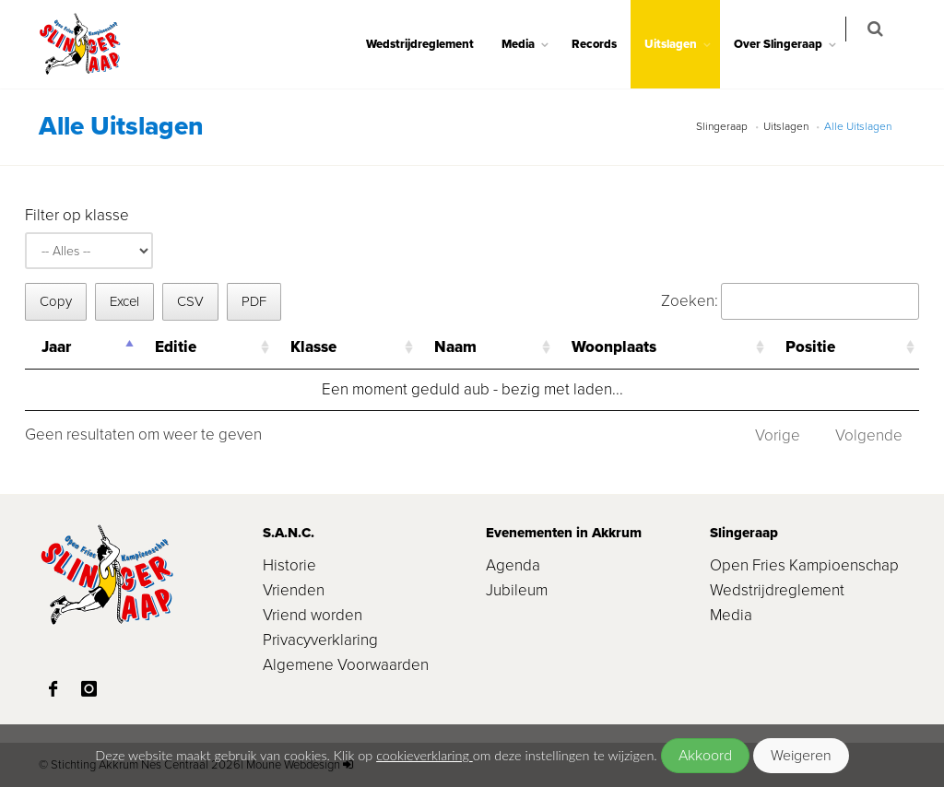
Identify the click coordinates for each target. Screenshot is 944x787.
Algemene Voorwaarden (346, 664)
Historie (289, 565)
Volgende (869, 435)
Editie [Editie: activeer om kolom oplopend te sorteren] (175, 346)
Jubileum (517, 590)
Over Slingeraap (790, 44)
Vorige (777, 435)
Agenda (513, 565)
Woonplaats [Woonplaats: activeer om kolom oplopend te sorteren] (614, 346)
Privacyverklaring (320, 640)
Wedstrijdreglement (432, 44)
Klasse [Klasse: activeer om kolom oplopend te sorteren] (313, 346)
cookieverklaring (424, 755)
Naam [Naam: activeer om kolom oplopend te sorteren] (455, 346)
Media (530, 44)
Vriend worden (312, 615)
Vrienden (293, 590)
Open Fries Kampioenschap (804, 565)
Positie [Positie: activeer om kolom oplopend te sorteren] (810, 346)
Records (606, 44)
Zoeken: (790, 301)
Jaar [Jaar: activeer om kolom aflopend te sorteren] (56, 346)
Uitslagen (682, 44)
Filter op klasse (77, 215)
